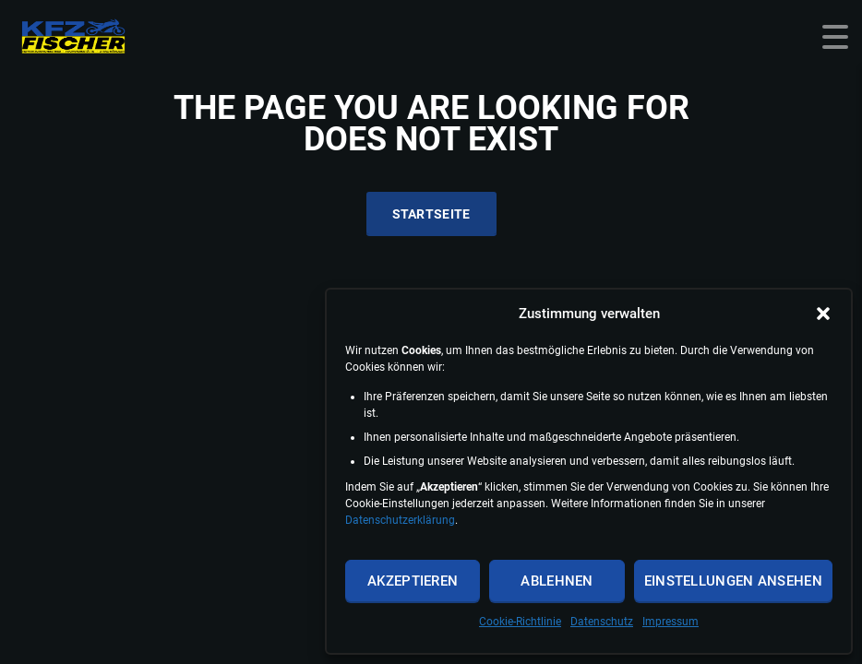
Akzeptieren (412, 581)
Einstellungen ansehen (733, 581)
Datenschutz (601, 621)
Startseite (431, 214)
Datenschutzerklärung (400, 520)
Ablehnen (557, 581)
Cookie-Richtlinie (520, 621)
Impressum (670, 621)
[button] (823, 313)
